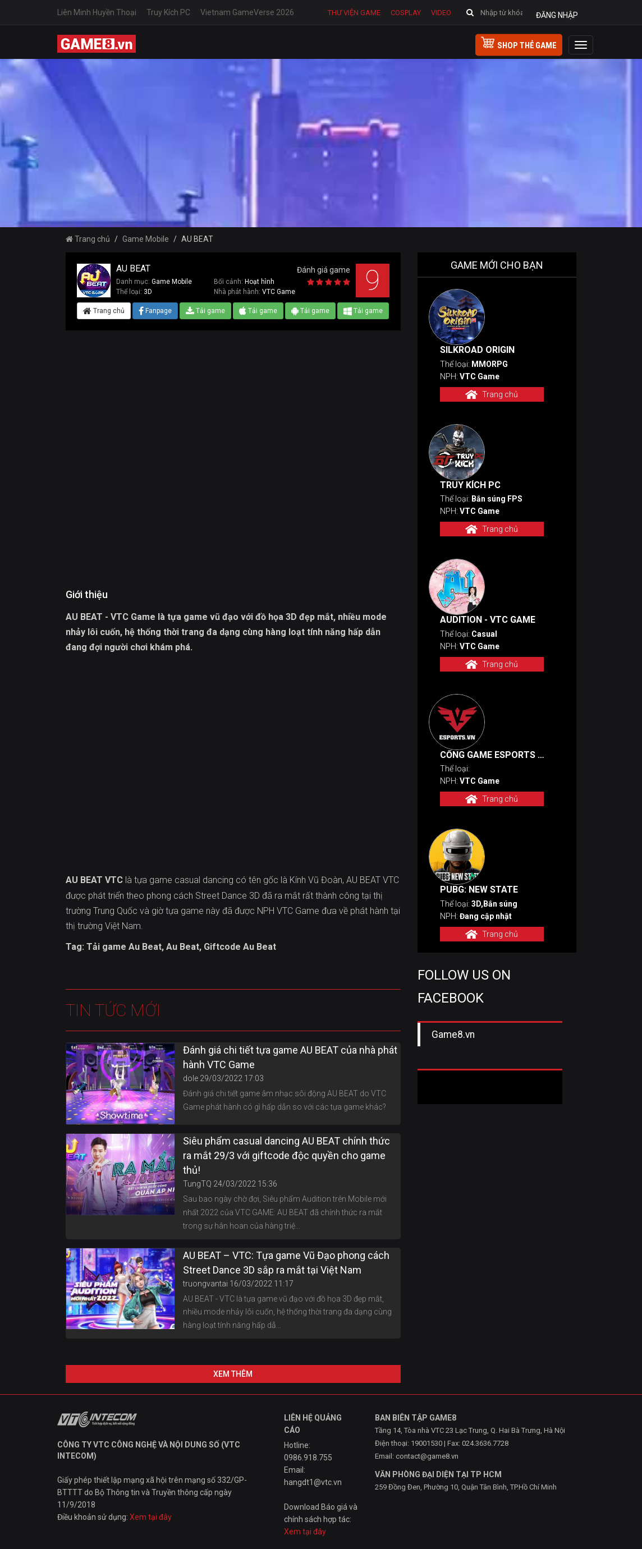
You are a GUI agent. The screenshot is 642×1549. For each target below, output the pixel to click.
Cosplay (406, 12)
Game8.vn (453, 1034)
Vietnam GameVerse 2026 (247, 12)
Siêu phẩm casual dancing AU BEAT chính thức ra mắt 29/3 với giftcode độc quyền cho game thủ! (286, 1155)
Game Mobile (145, 239)
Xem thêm (233, 1373)
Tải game (205, 311)
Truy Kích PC (168, 12)
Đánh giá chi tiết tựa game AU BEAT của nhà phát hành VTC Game (290, 1057)
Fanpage (155, 311)
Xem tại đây (151, 1517)
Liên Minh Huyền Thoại (96, 12)
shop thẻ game (519, 43)
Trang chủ (88, 239)
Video (441, 12)
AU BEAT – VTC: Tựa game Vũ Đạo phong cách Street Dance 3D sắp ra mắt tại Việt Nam (286, 1262)
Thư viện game (354, 12)
